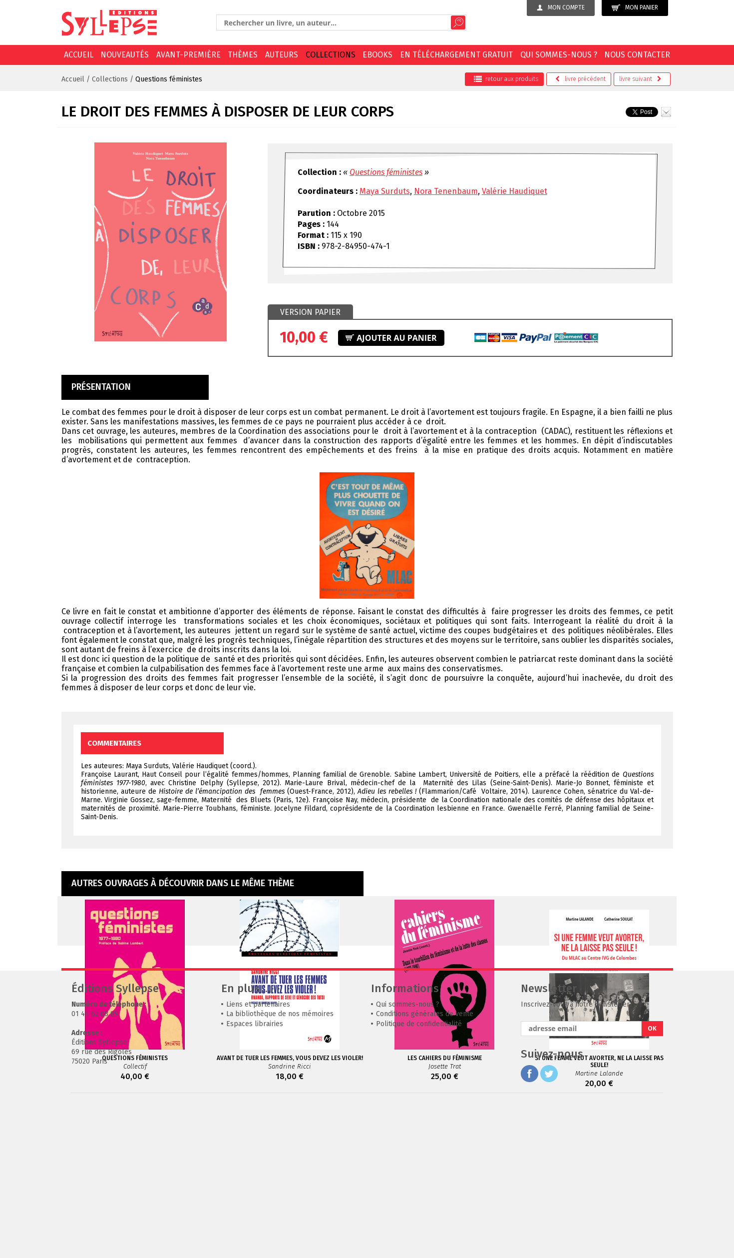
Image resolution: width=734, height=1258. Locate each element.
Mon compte (561, 7)
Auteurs (281, 54)
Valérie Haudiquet (514, 191)
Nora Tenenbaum (446, 191)
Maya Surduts (385, 191)
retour (506, 78)
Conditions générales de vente (424, 1164)
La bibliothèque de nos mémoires (280, 1164)
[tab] (310, 312)
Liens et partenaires (258, 1154)
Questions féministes (168, 79)
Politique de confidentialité (419, 1174)
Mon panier (635, 7)
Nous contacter (637, 54)
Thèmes (243, 54)
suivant (640, 78)
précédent (580, 78)
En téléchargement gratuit (456, 54)
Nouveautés (124, 54)
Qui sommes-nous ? (558, 54)
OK (652, 1178)
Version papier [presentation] (310, 312)
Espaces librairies (254, 1174)
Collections (331, 54)
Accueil (78, 54)
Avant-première (188, 54)
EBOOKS (377, 54)
